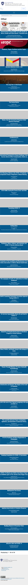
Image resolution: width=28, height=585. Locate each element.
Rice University (3, 570)
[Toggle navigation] (14, 12)
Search (23, 8)
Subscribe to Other (1, 554)
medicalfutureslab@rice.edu (7, 567)
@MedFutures (6, 568)
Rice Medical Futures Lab (5, 569)
